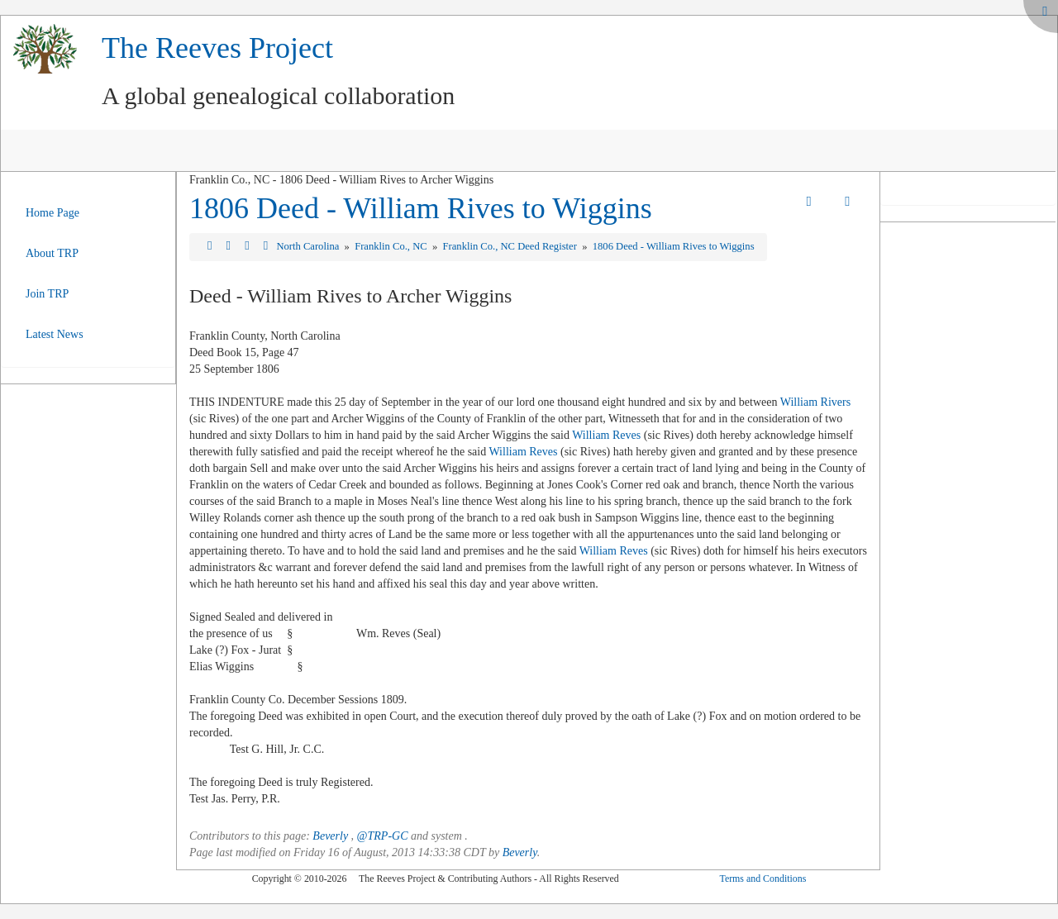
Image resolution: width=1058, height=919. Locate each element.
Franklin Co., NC (392, 246)
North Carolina (308, 246)
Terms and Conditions (762, 878)
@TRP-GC (382, 836)
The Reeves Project (217, 47)
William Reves (606, 435)
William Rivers (815, 402)
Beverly (330, 836)
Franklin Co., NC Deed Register (511, 246)
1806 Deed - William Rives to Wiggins (420, 208)
